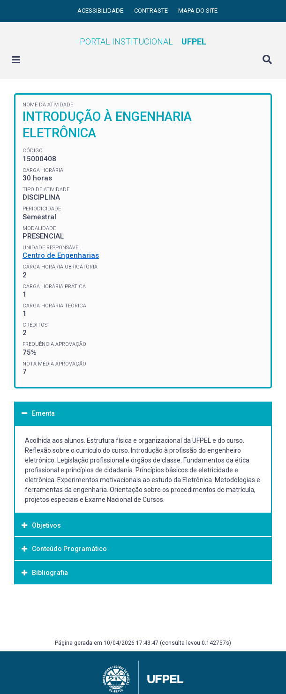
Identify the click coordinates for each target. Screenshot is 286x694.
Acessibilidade (101, 10)
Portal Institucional (143, 41)
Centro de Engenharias (61, 255)
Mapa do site (198, 10)
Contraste (151, 10)
